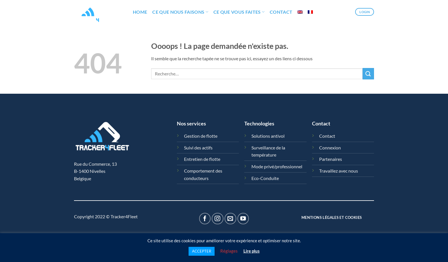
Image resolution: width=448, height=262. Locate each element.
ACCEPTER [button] (201, 251)
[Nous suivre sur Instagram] (217, 219)
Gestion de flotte (200, 136)
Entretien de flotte (202, 159)
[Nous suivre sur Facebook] (205, 219)
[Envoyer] (368, 73)
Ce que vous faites (239, 12)
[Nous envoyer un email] (230, 219)
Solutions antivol (268, 136)
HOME (140, 12)
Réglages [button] (229, 250)
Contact (281, 12)
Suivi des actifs (198, 147)
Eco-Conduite (265, 178)
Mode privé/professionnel (276, 166)
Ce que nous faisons (180, 12)
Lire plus (251, 250)
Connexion (330, 147)
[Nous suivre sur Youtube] (243, 219)
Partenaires (330, 159)
